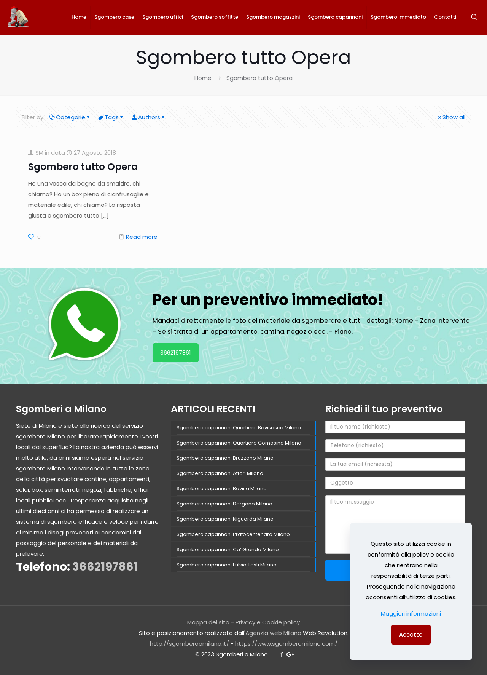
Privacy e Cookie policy (268, 622)
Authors (148, 117)
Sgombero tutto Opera (83, 166)
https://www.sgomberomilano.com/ (286, 644)
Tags (111, 117)
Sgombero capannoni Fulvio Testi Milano (227, 564)
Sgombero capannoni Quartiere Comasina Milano (239, 442)
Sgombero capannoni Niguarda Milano (225, 519)
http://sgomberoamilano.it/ (189, 644)
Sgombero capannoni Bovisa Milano (222, 488)
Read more (142, 237)
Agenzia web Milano (273, 633)
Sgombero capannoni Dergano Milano (224, 503)
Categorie (70, 117)
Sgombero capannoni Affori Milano (220, 473)
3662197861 (175, 353)
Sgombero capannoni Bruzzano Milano (225, 458)
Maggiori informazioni (411, 613)
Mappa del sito (208, 622)
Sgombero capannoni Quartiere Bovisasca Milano (239, 427)
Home (203, 78)
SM (39, 153)
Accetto (411, 634)
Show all (451, 117)
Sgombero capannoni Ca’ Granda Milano (228, 549)
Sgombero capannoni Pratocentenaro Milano (233, 534)
